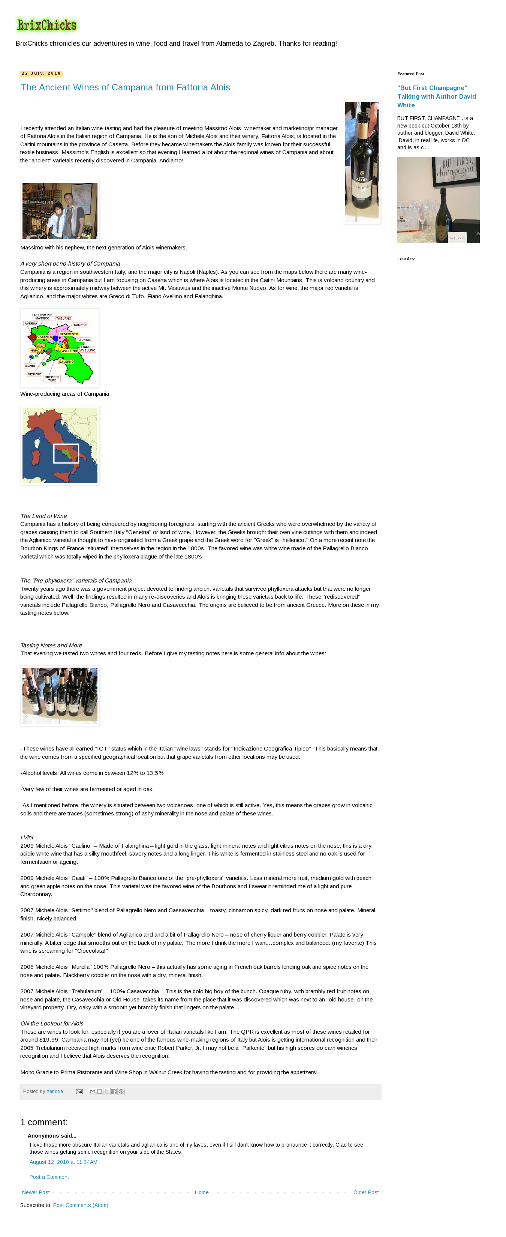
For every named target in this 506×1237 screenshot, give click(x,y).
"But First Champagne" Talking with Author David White (436, 96)
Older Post (366, 1192)
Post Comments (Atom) (80, 1205)
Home (202, 1192)
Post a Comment (49, 1177)
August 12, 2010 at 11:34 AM (63, 1162)
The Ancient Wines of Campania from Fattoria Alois (125, 87)
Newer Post (36, 1192)
